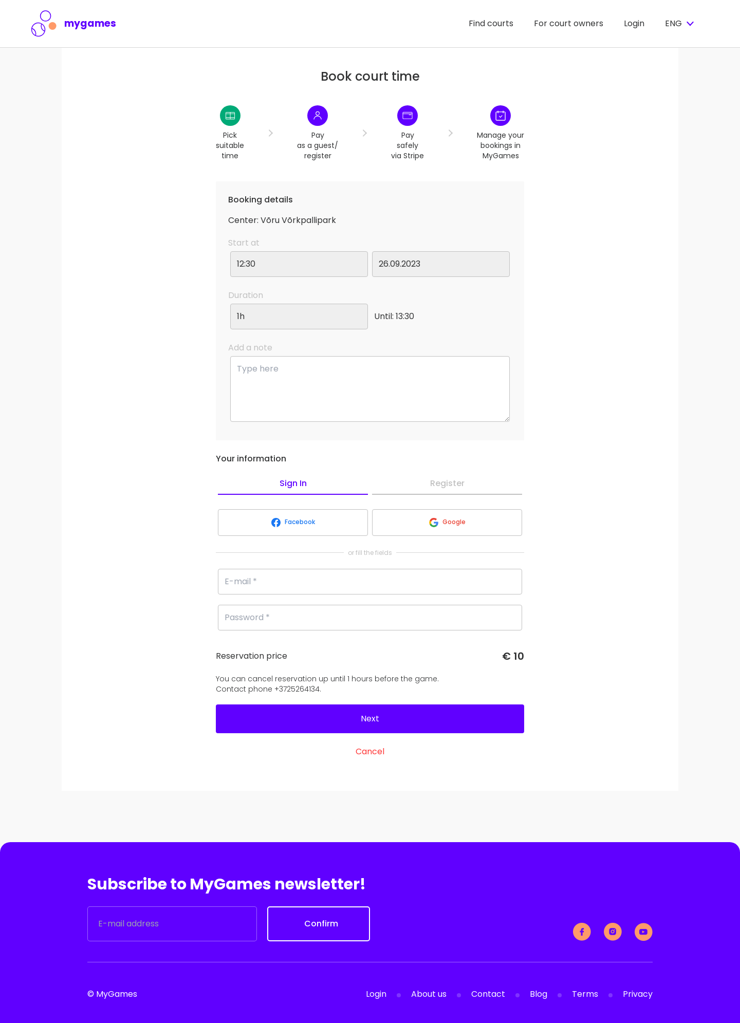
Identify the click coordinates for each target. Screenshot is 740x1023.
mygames (73, 23)
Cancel (370, 751)
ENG (679, 23)
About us (429, 994)
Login (634, 23)
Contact (488, 994)
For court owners (568, 23)
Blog (538, 994)
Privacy (638, 994)
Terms (585, 994)
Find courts (491, 23)
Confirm (321, 923)
